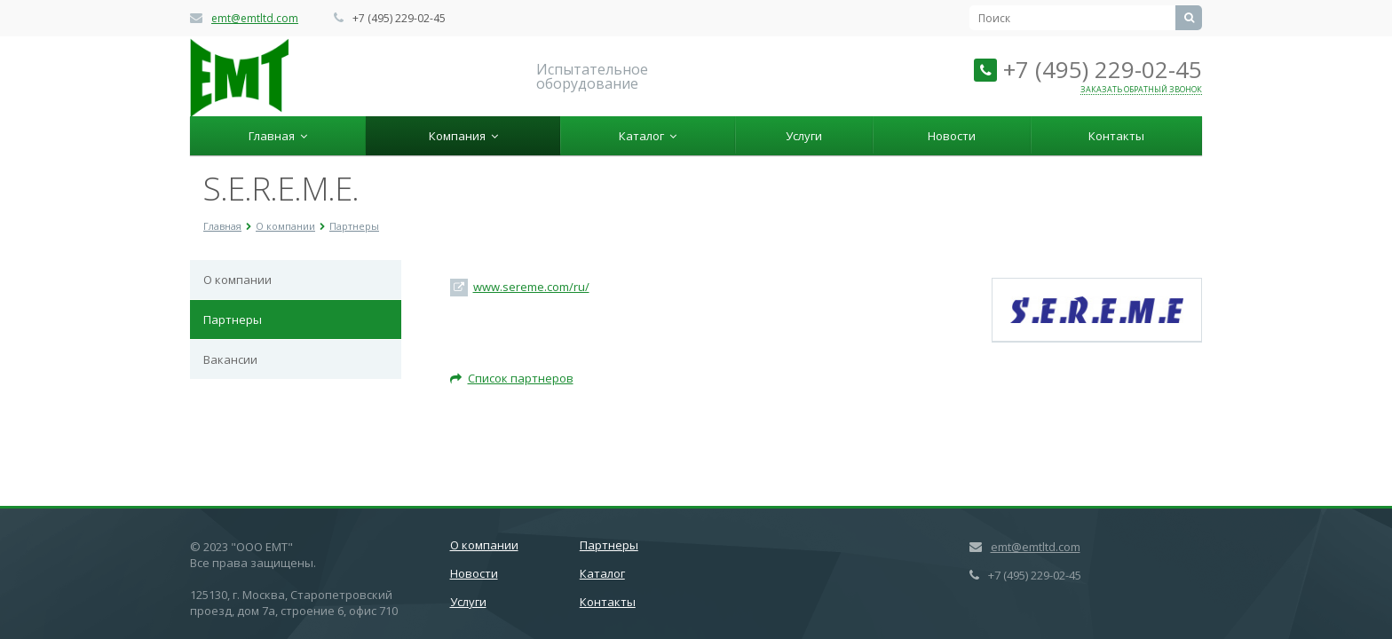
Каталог (647, 136)
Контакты (1116, 136)
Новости (952, 136)
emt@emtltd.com (254, 18)
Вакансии (230, 359)
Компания (463, 136)
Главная (278, 136)
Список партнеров (511, 378)
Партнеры (232, 319)
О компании (237, 280)
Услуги (804, 136)
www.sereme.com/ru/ (531, 287)
